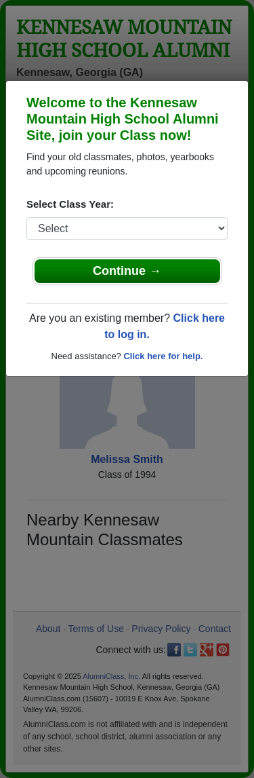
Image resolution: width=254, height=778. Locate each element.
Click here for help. (163, 356)
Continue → (127, 271)
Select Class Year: (70, 204)
